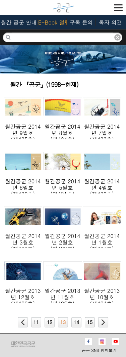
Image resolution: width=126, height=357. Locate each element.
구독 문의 (81, 22)
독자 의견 (110, 22)
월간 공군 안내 (19, 22)
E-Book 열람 (52, 22)
